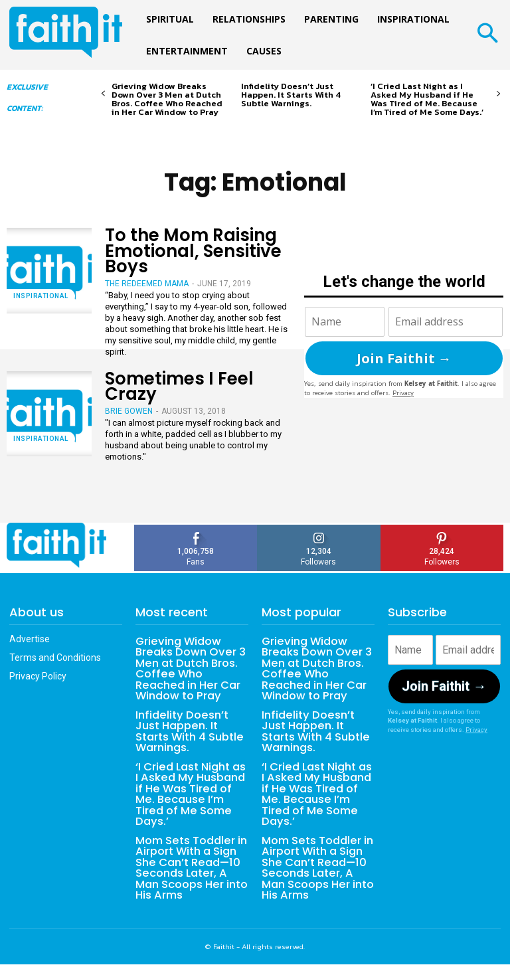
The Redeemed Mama (147, 283)
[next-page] (498, 94)
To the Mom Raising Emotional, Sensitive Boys (193, 250)
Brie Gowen (129, 411)
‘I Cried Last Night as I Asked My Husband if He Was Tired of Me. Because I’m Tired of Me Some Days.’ (427, 99)
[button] (487, 34)
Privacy (403, 393)
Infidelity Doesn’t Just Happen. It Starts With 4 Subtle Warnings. (291, 95)
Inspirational (40, 296)
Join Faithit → (404, 358)
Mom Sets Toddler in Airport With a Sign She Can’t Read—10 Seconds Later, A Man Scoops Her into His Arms (191, 862)
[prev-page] (103, 94)
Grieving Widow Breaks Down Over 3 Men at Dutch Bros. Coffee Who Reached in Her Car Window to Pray (167, 99)
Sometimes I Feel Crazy (179, 386)
